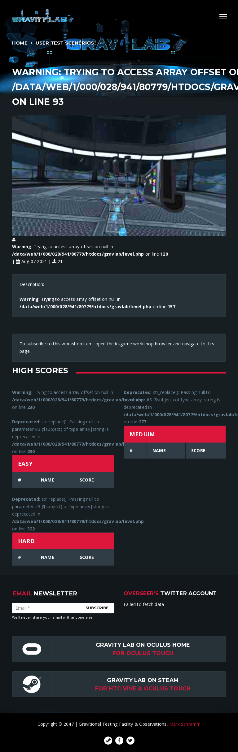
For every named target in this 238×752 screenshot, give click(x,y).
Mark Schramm (185, 724)
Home (20, 43)
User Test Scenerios (65, 43)
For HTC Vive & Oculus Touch (143, 688)
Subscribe (97, 608)
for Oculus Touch (142, 653)
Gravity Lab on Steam (142, 680)
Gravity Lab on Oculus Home (143, 645)
